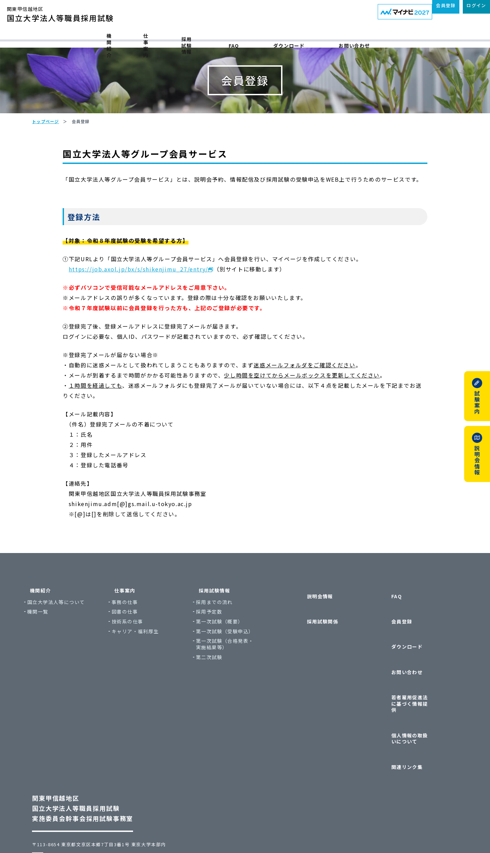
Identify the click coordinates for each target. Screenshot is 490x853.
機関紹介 (92, 38)
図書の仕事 (145, 658)
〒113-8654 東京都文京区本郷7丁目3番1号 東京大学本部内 (111, 793)
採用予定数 (229, 658)
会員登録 (392, 650)
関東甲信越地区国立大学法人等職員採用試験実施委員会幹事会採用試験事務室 (94, 757)
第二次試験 (229, 704)
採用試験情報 (211, 38)
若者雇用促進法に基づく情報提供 (413, 692)
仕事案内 (149, 38)
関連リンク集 (397, 722)
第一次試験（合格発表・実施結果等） (245, 691)
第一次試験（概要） (240, 668)
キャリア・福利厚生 (155, 678)
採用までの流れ (234, 649)
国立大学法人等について (76, 649)
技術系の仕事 (147, 668)
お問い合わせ (392, 38)
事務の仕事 (145, 649)
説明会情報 (310, 637)
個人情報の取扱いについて (413, 709)
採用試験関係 (313, 650)
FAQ (267, 38)
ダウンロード (324, 38)
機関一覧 (58, 658)
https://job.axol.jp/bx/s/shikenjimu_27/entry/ (150, 316)
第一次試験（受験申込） (245, 678)
